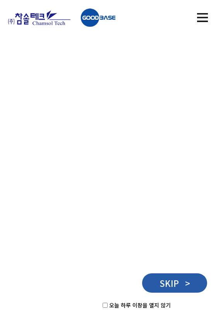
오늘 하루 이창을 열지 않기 (140, 305)
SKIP (175, 283)
